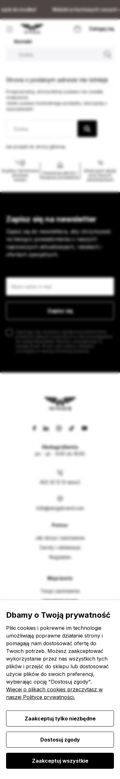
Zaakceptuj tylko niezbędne (60, 718)
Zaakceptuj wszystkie (60, 761)
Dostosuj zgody (60, 739)
